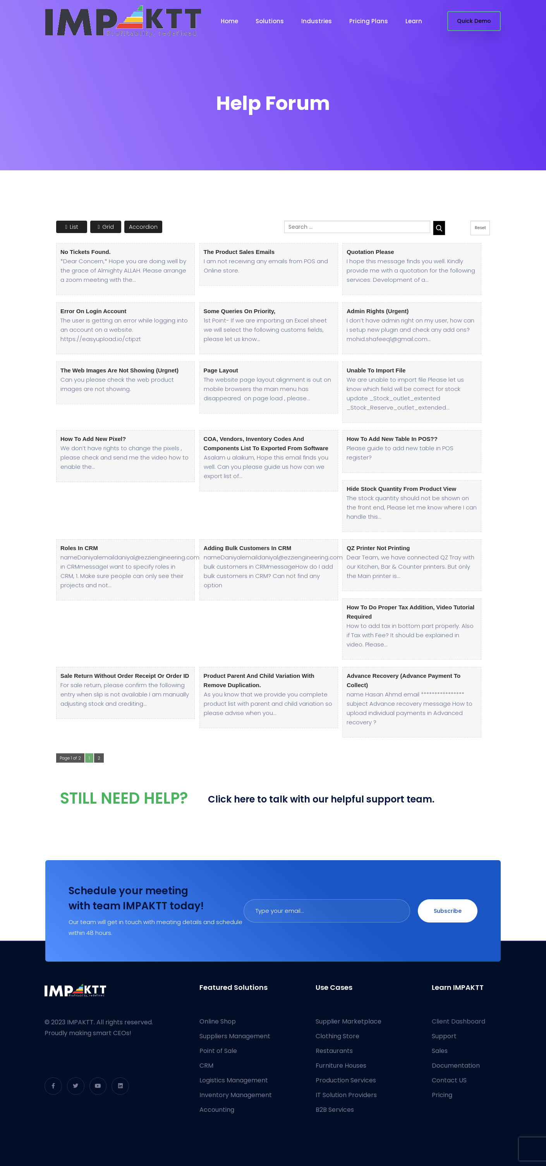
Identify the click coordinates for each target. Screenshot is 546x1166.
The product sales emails (239, 252)
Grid (105, 227)
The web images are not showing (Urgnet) (119, 370)
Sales (440, 1050)
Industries (316, 21)
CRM (206, 1065)
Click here (231, 799)
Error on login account (93, 311)
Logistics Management (233, 1080)
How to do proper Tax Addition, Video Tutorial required (410, 612)
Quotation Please (370, 252)
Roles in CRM (79, 548)
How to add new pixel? (93, 439)
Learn (413, 21)
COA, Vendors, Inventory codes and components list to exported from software (266, 443)
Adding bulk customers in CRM (248, 548)
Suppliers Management (234, 1036)
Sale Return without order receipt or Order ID (124, 675)
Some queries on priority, (240, 311)
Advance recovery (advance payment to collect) (403, 680)
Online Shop (217, 1021)
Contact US (449, 1080)
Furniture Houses (341, 1065)
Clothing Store (337, 1036)
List (71, 227)
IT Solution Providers (346, 1095)
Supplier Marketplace (348, 1021)
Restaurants (334, 1050)
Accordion (143, 227)
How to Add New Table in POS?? (392, 439)
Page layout (221, 370)
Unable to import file (376, 370)
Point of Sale (218, 1050)
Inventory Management (235, 1095)
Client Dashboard (458, 1021)
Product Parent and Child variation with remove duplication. (259, 680)
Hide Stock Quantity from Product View (401, 488)
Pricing (442, 1095)
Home (229, 21)
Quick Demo (474, 21)
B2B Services (335, 1109)
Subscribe (448, 911)
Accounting (216, 1109)
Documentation (456, 1065)
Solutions (270, 21)
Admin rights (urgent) (378, 311)
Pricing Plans (368, 21)
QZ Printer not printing (378, 548)
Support (444, 1036)
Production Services (346, 1080)
